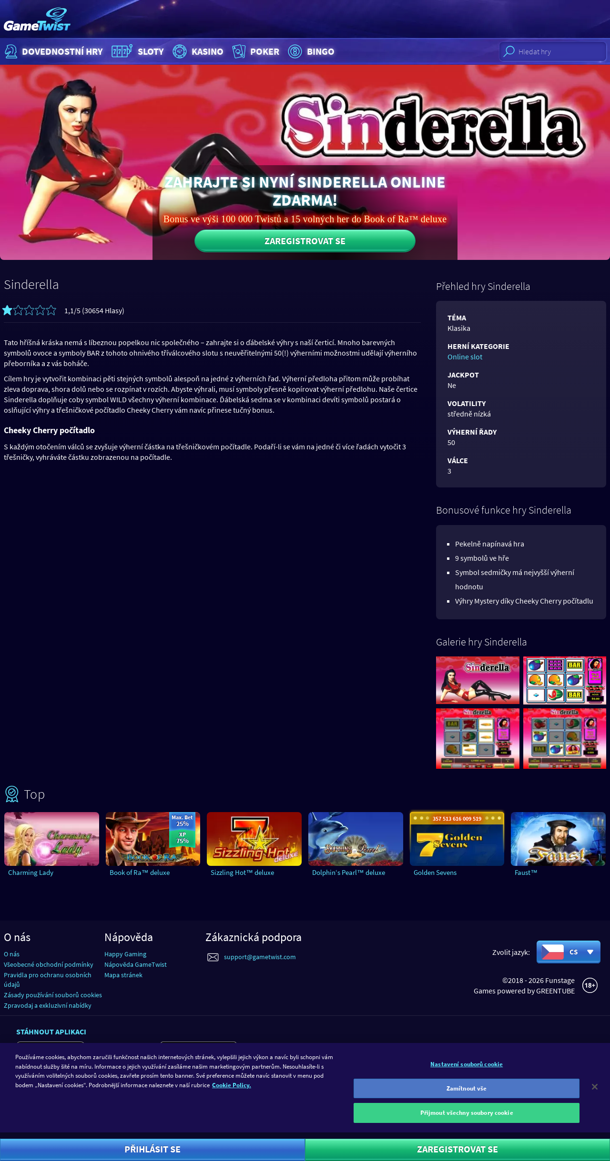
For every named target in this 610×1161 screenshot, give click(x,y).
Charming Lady (30, 872)
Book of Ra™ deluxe (140, 872)
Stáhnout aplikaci (51, 1031)
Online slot (464, 356)
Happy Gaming (125, 954)
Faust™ (526, 872)
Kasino (197, 51)
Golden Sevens (435, 872)
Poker (255, 51)
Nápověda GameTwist (135, 964)
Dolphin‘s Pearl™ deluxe (348, 872)
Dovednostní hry (52, 51)
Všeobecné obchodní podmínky (48, 964)
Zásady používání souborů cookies (53, 995)
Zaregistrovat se (305, 241)
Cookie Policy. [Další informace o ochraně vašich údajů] (231, 1092)
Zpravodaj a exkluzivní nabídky (48, 1005)
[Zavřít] (594, 1093)
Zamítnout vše (467, 1095)
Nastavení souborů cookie (466, 1071)
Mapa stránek (123, 975)
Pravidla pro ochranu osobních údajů (48, 979)
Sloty (136, 51)
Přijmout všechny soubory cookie (466, 1120)
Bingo (310, 51)
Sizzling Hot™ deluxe (242, 872)
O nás (12, 954)
